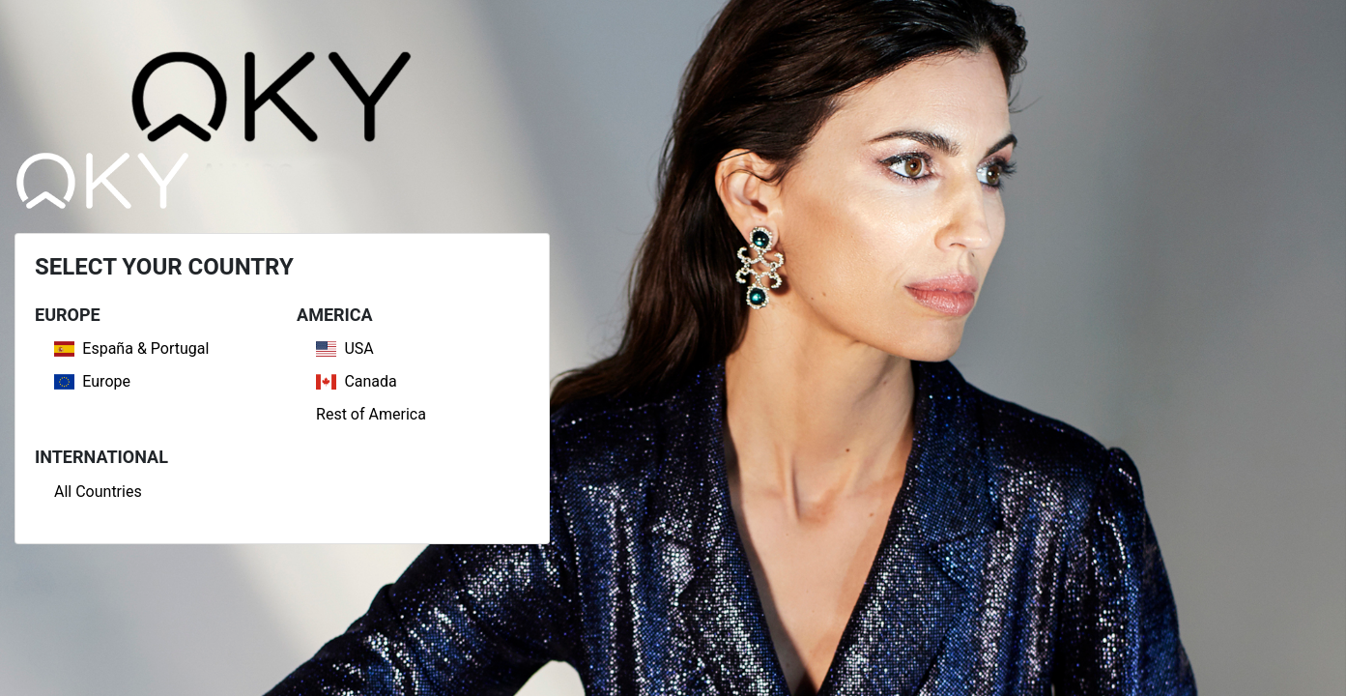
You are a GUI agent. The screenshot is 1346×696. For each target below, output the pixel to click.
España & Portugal (131, 348)
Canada (356, 381)
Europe (92, 381)
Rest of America (371, 414)
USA (345, 348)
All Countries (98, 491)
